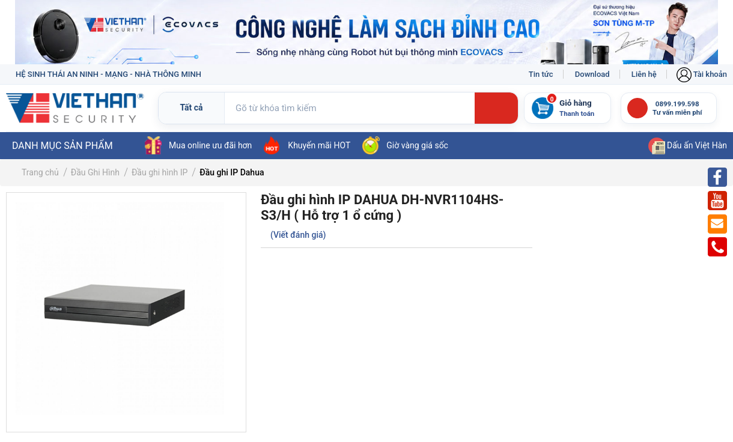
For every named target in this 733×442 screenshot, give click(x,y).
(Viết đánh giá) (298, 235)
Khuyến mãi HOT (307, 145)
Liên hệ (644, 74)
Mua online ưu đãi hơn (198, 145)
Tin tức (541, 74)
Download (592, 74)
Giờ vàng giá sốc (405, 145)
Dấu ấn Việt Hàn (687, 145)
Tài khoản (702, 74)
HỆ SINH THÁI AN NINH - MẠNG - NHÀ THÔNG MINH (108, 74)
